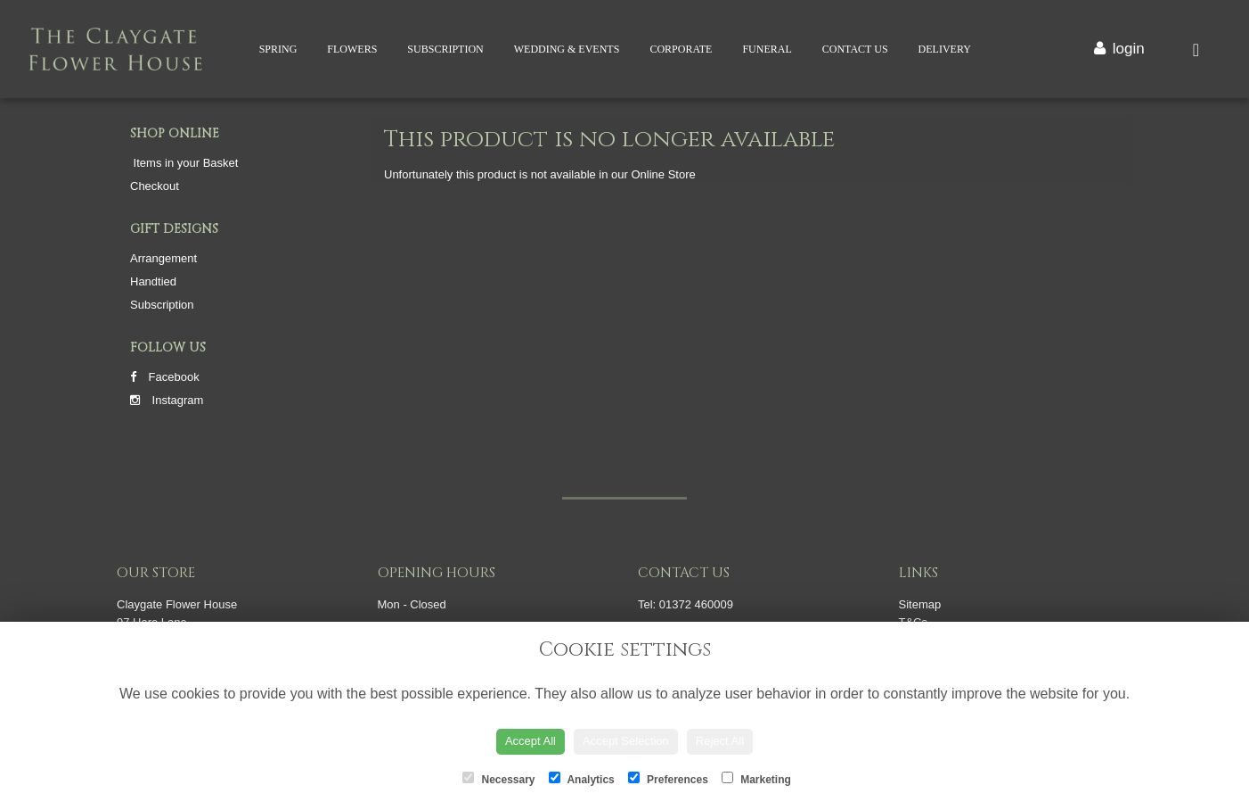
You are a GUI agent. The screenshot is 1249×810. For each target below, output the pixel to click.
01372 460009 (696, 604)
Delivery (944, 49)
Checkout (154, 186)
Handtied (153, 281)
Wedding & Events (567, 49)
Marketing (756, 779)
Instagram (166, 400)
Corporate (680, 49)
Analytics (582, 779)
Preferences (668, 779)
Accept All (530, 741)
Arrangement (163, 258)
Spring (278, 49)
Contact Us (855, 49)
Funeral (766, 49)
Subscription (445, 49)
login (1129, 48)
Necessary (498, 779)
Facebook (165, 377)
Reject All (720, 741)
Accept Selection (626, 741)
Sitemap (920, 604)
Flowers (352, 49)
